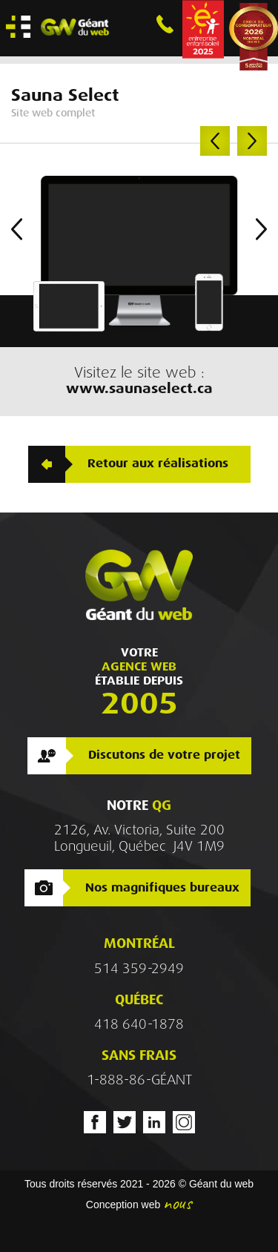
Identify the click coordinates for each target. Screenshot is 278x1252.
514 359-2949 (139, 968)
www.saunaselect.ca (139, 388)
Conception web (123, 1204)
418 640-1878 (139, 1024)
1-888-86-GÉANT (139, 1080)
